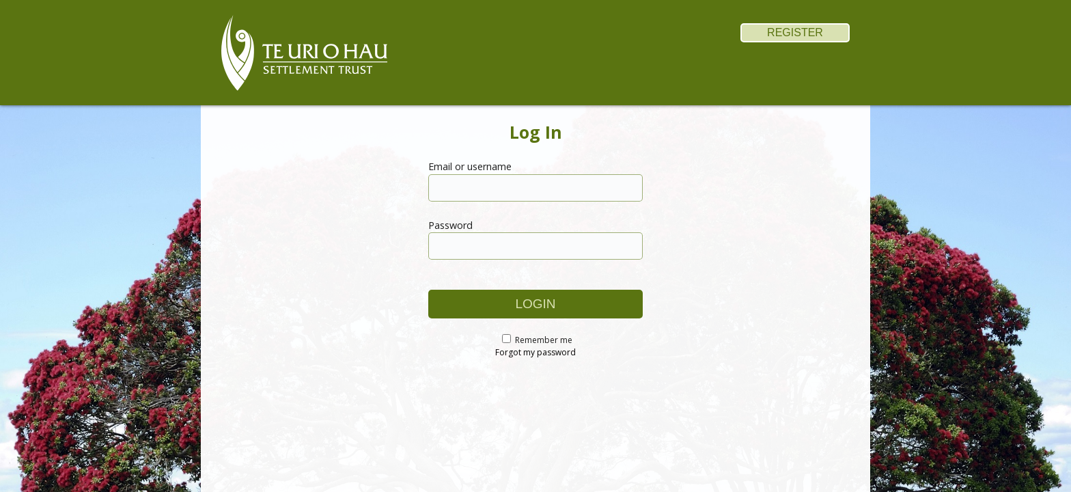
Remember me (543, 340)
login (535, 304)
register (795, 32)
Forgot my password (535, 352)
